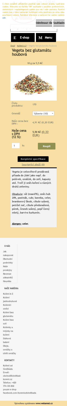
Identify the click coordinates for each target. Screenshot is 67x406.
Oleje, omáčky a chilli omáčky (9, 350)
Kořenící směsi (7, 307)
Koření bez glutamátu (8, 314)
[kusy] (16, 145)
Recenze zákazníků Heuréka (8, 277)
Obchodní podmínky (8, 261)
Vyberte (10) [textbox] (41, 113)
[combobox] (43, 113)
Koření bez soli (8, 322)
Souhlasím (59, 22)
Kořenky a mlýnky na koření (8, 331)
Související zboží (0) (33, 164)
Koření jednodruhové (10, 299)
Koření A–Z (21, 46)
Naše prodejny (7, 268)
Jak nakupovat (8, 253)
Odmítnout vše (44, 22)
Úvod (13, 46)
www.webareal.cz (44, 403)
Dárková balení (7, 340)
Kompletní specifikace (33, 159)
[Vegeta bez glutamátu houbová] (33, 66)
